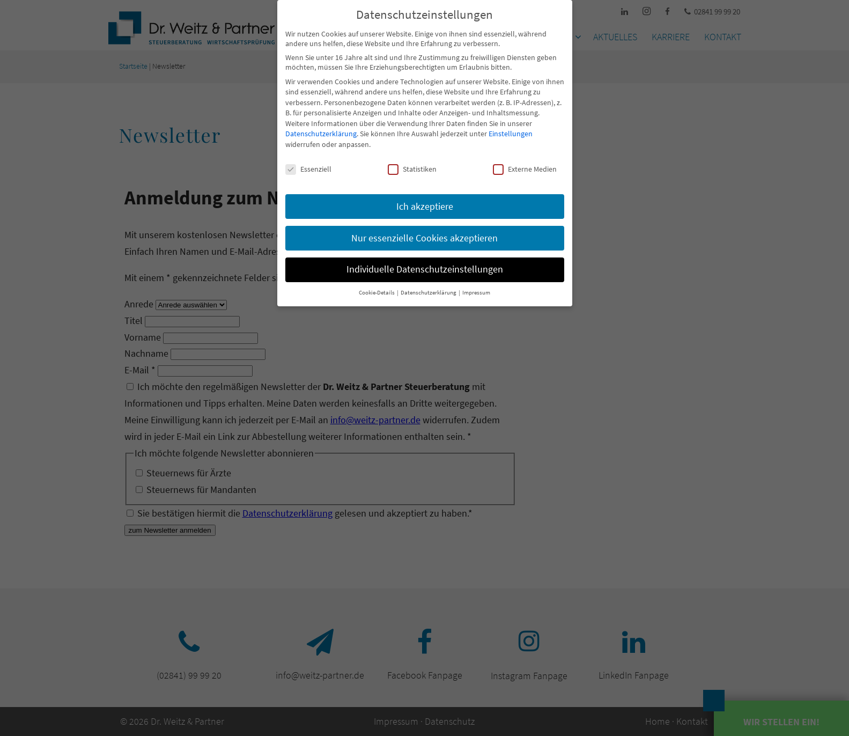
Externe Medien (525, 169)
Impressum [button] (476, 292)
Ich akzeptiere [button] (424, 206)
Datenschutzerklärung (321, 133)
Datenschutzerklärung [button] (429, 292)
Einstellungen (511, 133)
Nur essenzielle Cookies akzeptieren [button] (424, 238)
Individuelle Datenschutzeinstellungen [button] (424, 269)
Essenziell (308, 169)
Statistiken (412, 169)
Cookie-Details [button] (377, 292)
